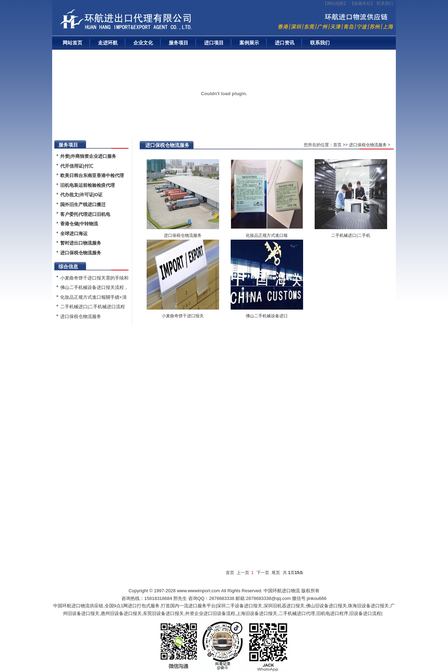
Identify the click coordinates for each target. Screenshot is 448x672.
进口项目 (214, 42)
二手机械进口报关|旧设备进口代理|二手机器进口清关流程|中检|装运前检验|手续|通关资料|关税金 (148, 21)
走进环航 (108, 42)
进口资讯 (284, 42)
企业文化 (143, 42)
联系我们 (385, 3)
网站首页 (72, 42)
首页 (337, 144)
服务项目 (178, 42)
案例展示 (249, 42)
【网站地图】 (335, 3)
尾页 (276, 572)
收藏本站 (362, 3)
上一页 (243, 572)
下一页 (263, 572)
